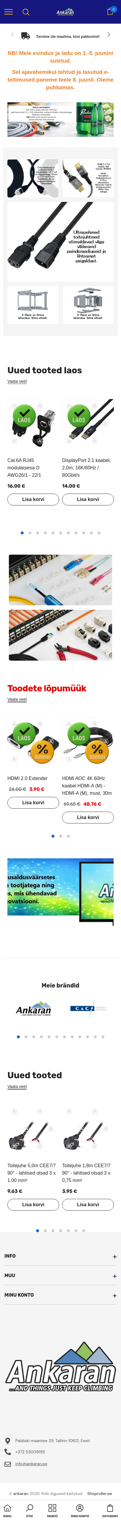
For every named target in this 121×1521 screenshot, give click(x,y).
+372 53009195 (30, 1451)
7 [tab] (68, 532)
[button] (29, 1512)
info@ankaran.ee (31, 1463)
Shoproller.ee (99, 1493)
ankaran (20, 1493)
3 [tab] (37, 532)
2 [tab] (29, 532)
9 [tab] (83, 532)
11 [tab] (99, 532)
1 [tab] (22, 532)
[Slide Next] (108, 35)
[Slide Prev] (12, 35)
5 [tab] (52, 532)
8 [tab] (76, 532)
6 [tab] (60, 532)
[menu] (8, 11)
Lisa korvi (33, 499)
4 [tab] (45, 532)
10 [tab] (91, 532)
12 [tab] (102, 1036)
